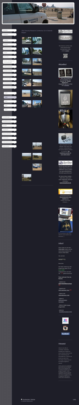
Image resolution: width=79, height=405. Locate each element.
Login (74, 399)
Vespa (68, 305)
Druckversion (25, 399)
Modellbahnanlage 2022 (65, 311)
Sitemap (33, 399)
